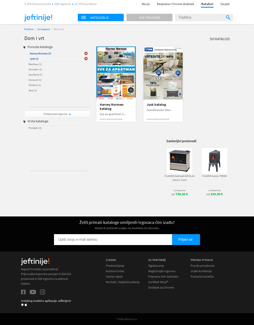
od (179, 194)
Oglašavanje (156, 266)
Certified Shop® (158, 282)
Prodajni (35, 128)
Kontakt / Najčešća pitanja (122, 282)
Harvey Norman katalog (112, 106)
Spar (33, 90)
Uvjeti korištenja (201, 271)
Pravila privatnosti (202, 266)
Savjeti (225, 4)
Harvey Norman (40, 53)
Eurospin (35, 69)
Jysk (34, 58)
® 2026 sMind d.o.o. (127, 319)
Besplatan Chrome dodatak (175, 4)
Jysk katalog (156, 104)
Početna (28, 29)
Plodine (35, 85)
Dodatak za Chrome (161, 287)
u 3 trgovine (214, 190)
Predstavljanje (115, 266)
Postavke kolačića (202, 276)
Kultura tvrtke (115, 271)
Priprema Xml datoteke (163, 276)
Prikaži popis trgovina (55, 114)
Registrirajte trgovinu (162, 271)
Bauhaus (35, 64)
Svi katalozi (43, 29)
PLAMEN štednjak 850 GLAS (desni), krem (180, 178)
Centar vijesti (114, 276)
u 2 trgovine (179, 190)
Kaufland (35, 74)
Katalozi (207, 4)
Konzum (35, 79)
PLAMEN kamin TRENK (214, 176)
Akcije (146, 4)
